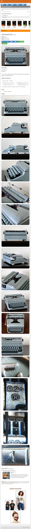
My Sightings (13, 470)
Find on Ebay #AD (21, 41)
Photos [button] (12, 41)
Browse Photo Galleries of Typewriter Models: (6, 13)
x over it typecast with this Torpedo (7, 91)
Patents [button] (24, 4)
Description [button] (3, 41)
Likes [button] (16, 41)
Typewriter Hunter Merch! (15, 489)
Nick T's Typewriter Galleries (4, 470)
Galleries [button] (13, 4)
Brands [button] (3, 4)
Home (2, 30)
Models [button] (8, 4)
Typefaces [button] (18, 4)
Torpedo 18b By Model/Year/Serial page (13, 482)
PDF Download (3, 27)
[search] (15, 15)
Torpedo (4, 30)
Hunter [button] (8, 41)
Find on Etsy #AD (4, 43)
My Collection (9, 470)
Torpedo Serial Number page (5, 482)
